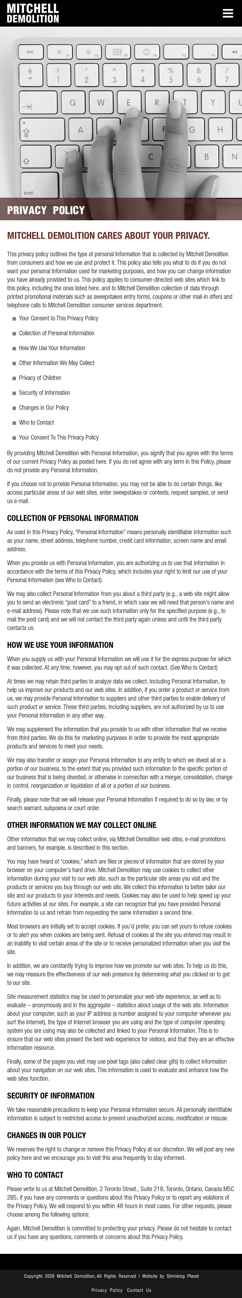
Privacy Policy (107, 1290)
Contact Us (139, 1290)
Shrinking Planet (183, 1276)
